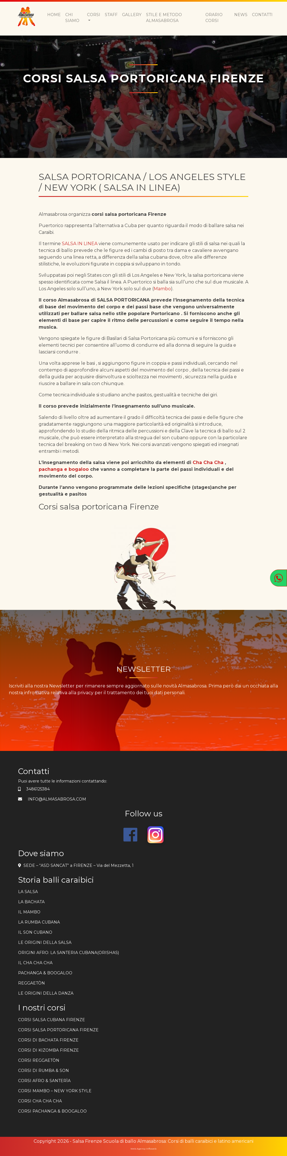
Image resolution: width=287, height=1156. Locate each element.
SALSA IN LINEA (79, 243)
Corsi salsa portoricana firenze (58, 1029)
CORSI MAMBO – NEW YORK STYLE (55, 1090)
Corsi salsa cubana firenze (51, 1019)
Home (54, 14)
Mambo (162, 288)
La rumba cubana (39, 922)
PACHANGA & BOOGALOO (45, 972)
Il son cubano (35, 932)
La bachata (31, 901)
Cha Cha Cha (208, 462)
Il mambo (29, 912)
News (240, 14)
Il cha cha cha (35, 962)
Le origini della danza (45, 993)
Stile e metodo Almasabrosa (164, 17)
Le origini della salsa (44, 942)
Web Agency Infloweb (143, 1148)
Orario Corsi (214, 17)
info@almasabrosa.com (57, 799)
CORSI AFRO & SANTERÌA (44, 1080)
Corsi (93, 14)
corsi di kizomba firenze (48, 1050)
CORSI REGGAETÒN (38, 1060)
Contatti (262, 14)
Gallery (132, 14)
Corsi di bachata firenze (48, 1040)
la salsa (28, 891)
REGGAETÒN (31, 983)
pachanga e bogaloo (64, 469)
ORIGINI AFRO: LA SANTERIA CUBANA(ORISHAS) (68, 952)
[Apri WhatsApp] (278, 578)
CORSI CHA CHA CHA (40, 1101)
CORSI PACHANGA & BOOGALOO (52, 1111)
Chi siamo (72, 17)
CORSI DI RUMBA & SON (43, 1070)
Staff (111, 14)
